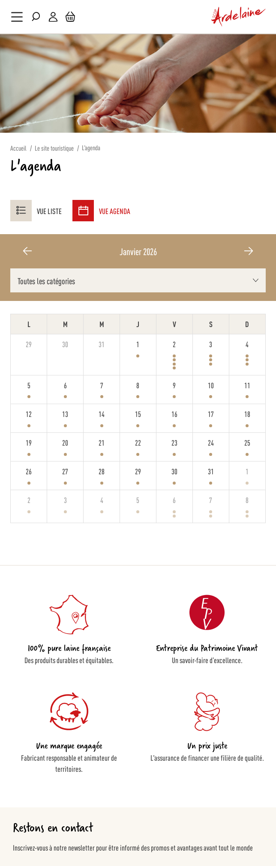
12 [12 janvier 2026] (29, 413)
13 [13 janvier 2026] (65, 413)
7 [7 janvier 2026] (101, 385)
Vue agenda (101, 210)
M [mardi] (65, 323)
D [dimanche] (247, 323)
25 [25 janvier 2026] (247, 442)
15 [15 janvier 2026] (138, 413)
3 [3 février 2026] (65, 499)
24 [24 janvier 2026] (211, 442)
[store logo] (238, 17)
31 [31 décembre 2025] (102, 344)
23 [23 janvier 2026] (174, 442)
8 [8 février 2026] (247, 499)
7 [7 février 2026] (210, 499)
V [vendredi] (174, 323)
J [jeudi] (137, 323)
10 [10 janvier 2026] (211, 385)
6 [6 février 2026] (174, 499)
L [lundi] (28, 323)
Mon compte (53, 17)
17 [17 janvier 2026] (211, 413)
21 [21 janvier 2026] (102, 442)
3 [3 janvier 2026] (210, 344)
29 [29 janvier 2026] (138, 471)
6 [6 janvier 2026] (65, 385)
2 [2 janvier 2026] (174, 344)
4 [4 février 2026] (101, 499)
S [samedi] (211, 323)
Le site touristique (54, 147)
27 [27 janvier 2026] (65, 471)
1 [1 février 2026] (247, 471)
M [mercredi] (101, 323)
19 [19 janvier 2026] (29, 442)
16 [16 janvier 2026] (174, 413)
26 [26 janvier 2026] (29, 471)
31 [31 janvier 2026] (211, 471)
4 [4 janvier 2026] (247, 344)
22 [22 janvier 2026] (138, 442)
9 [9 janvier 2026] (174, 385)
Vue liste (36, 210)
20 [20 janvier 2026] (65, 442)
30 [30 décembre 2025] (65, 344)
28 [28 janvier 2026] (102, 471)
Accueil (18, 147)
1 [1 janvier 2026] (137, 344)
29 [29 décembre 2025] (29, 344)
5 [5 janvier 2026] (28, 385)
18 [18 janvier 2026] (247, 413)
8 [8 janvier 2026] (137, 385)
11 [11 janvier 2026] (247, 385)
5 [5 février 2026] (137, 499)
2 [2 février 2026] (28, 499)
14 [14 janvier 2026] (102, 413)
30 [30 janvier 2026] (174, 471)
